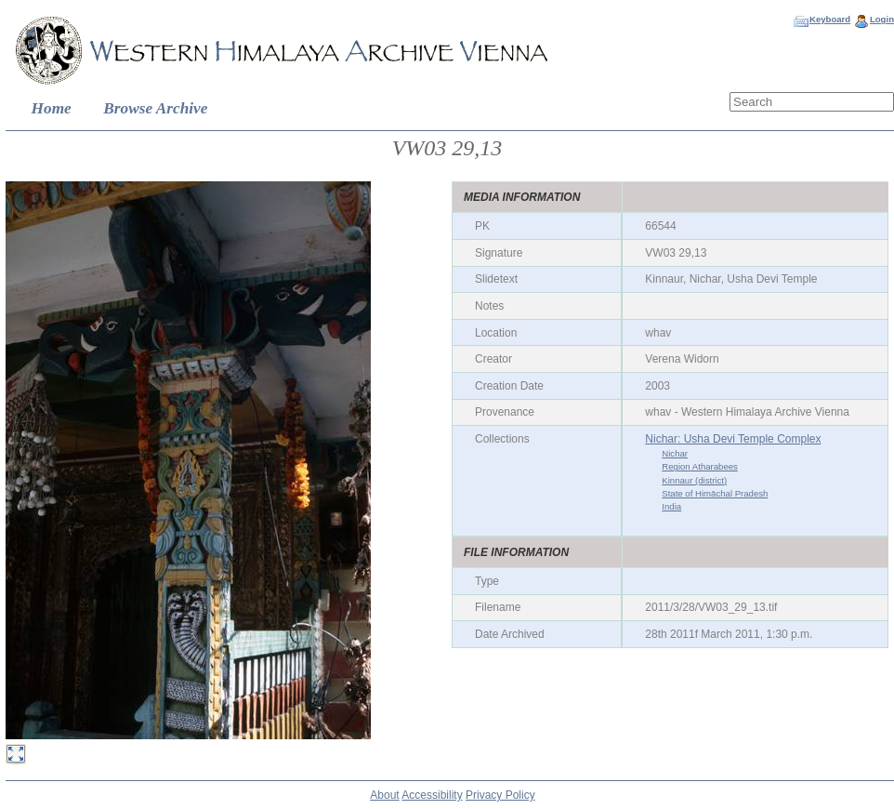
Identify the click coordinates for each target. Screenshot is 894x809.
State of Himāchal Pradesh (715, 493)
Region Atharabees (700, 466)
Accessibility (431, 795)
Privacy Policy (500, 795)
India (671, 506)
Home (52, 108)
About (384, 795)
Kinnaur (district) (694, 480)
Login (882, 19)
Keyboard (829, 19)
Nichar (675, 453)
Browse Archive (155, 108)
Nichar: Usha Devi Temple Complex (733, 438)
